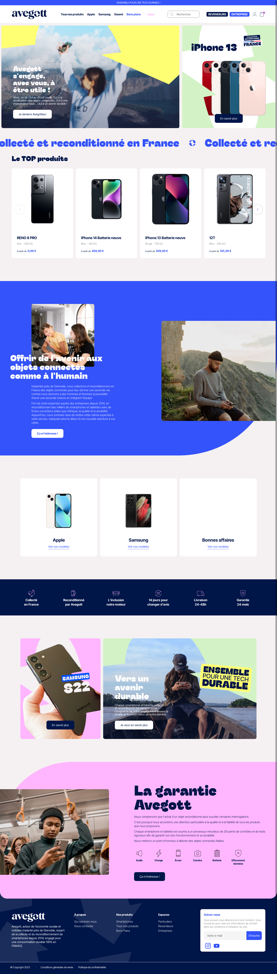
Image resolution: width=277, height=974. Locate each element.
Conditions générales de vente (57, 967)
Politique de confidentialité (92, 967)
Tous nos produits (127, 926)
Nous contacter (83, 926)
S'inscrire (254, 935)
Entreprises (165, 930)
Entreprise (239, 14)
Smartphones (124, 921)
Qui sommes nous (85, 921)
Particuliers (165, 921)
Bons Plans (123, 930)
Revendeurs (217, 14)
